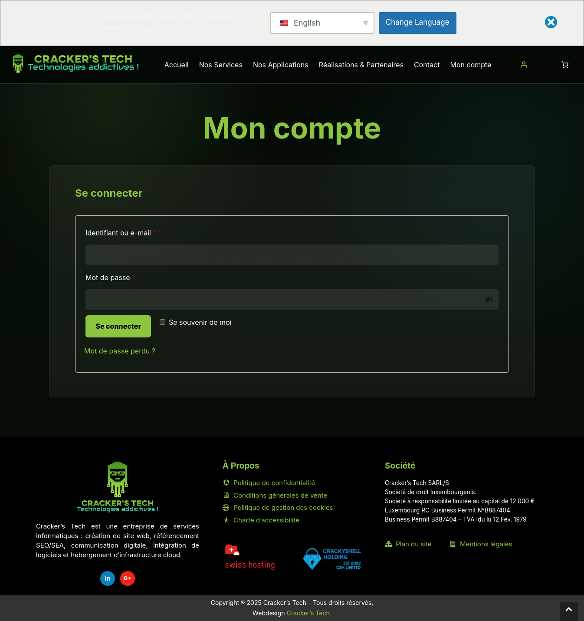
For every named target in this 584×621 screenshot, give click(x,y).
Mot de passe (128, 276)
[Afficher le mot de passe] (489, 299)
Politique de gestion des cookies (278, 507)
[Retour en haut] (569, 611)
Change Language (417, 22)
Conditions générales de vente (275, 495)
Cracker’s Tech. (309, 613)
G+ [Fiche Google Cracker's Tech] (127, 578)
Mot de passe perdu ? (119, 351)
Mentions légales (480, 544)
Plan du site (408, 544)
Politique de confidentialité (269, 483)
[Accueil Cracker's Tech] (117, 487)
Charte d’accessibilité (261, 520)
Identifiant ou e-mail (138, 231)
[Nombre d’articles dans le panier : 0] (565, 64)
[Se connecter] (523, 64)
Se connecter (118, 326)
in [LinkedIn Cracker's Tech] (108, 578)
